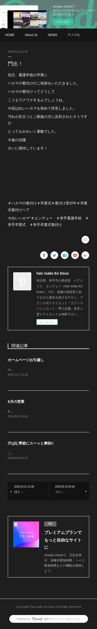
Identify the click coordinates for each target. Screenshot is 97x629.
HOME (9, 35)
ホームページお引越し (26, 360)
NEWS (52, 35)
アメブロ (74, 35)
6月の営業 (16, 402)
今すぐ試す (63, 21)
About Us (31, 35)
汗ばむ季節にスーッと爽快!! (31, 444)
